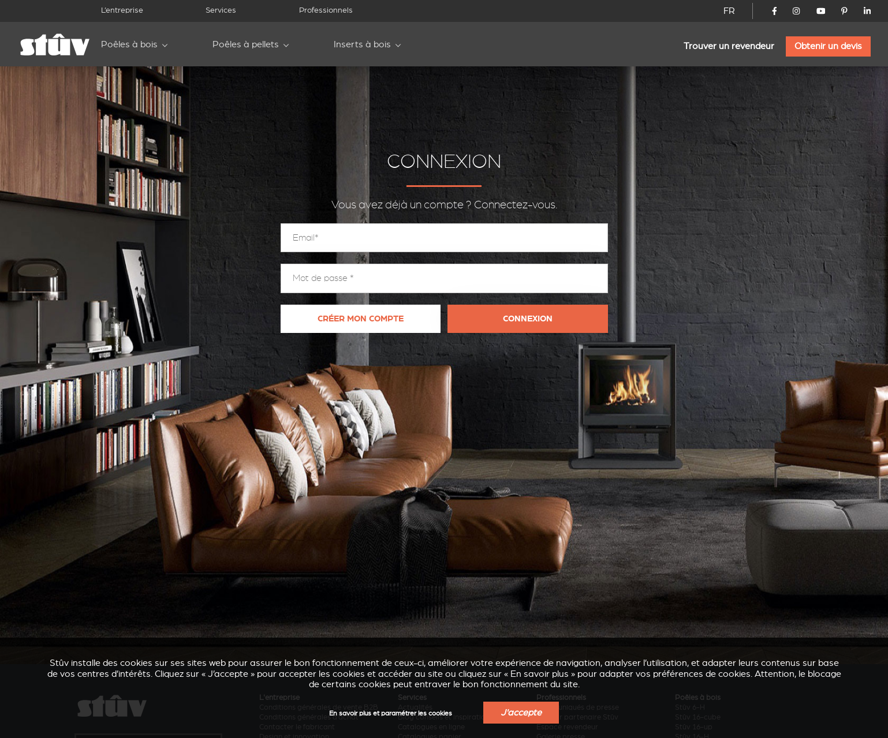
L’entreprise (122, 10)
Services (221, 10)
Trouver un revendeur (729, 46)
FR (729, 11)
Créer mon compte (361, 319)
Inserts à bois (362, 44)
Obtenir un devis (828, 46)
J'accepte (521, 712)
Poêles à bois (129, 44)
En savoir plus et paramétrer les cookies (390, 713)
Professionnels (326, 10)
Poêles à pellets (245, 44)
